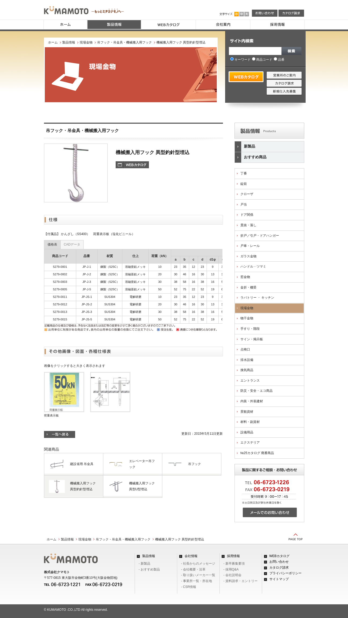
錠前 (243, 184)
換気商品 (246, 370)
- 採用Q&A (231, 569)
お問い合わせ (279, 562)
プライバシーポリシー (285, 573)
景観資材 (246, 412)
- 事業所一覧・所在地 (196, 581)
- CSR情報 (188, 587)
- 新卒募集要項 (234, 563)
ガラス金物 (248, 256)
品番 (279, 59)
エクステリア (250, 442)
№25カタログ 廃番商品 (257, 453)
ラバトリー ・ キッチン (257, 297)
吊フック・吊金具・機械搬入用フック (124, 42)
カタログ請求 (279, 567)
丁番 (243, 173)
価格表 (52, 244)
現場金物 (86, 42)
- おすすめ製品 (149, 569)
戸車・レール (250, 246)
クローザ (246, 194)
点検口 (245, 349)
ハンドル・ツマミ (253, 266)
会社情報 (191, 556)
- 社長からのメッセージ (198, 563)
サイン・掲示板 (251, 339)
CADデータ (72, 244)
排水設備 (246, 360)
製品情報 (68, 42)
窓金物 (245, 277)
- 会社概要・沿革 (193, 569)
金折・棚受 (248, 287)
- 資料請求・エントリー (241, 581)
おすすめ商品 (250, 157)
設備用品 (246, 432)
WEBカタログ (279, 556)
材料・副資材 (250, 422)
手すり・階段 (250, 329)
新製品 (245, 146)
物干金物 (246, 318)
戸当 (243, 204)
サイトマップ (279, 579)
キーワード (240, 59)
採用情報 (233, 556)
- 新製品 (144, 563)
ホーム (53, 42)
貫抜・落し (248, 225)
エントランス (250, 380)
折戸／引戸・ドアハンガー (259, 235)
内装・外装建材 (251, 401)
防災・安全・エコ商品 (256, 391)
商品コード (262, 59)
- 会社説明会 (232, 575)
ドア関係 (246, 215)
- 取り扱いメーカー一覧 (198, 575)
